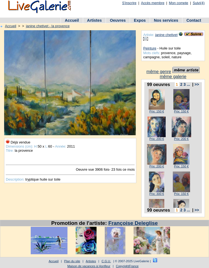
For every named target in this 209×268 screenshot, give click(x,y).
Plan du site (72, 261)
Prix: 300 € (156, 193)
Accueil (72, 20)
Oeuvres (118, 20)
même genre (158, 71)
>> (196, 84)
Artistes (94, 20)
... (188, 84)
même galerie (173, 76)
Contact (194, 20)
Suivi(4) (199, 3)
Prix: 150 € (156, 111)
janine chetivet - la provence (47, 26)
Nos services (166, 20)
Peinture (149, 48)
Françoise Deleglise (133, 223)
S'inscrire (129, 3)
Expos (140, 20)
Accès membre (152, 3)
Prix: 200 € (156, 138)
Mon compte (178, 3)
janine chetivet (166, 35)
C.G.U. (106, 261)
